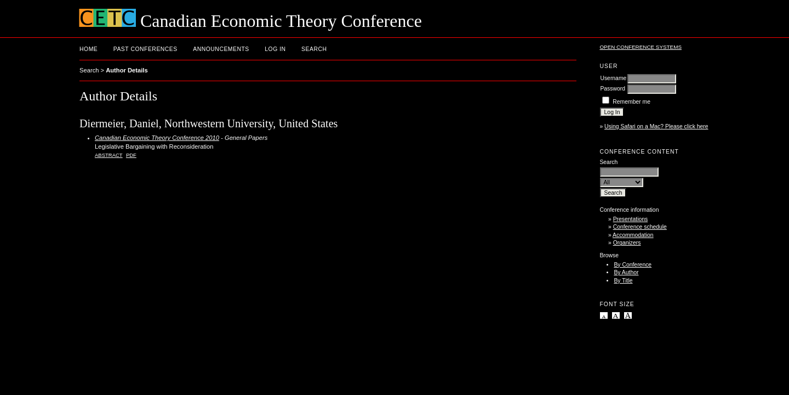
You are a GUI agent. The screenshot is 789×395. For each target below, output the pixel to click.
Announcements (221, 49)
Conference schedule (640, 227)
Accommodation (633, 235)
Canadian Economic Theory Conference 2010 (157, 137)
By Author (626, 272)
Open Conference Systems (640, 47)
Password (612, 89)
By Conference (632, 265)
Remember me (631, 102)
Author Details (126, 70)
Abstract (109, 155)
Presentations (630, 219)
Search (314, 49)
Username (613, 78)
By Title (623, 281)
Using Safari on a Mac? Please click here (656, 126)
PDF (131, 155)
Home (88, 49)
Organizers (627, 243)
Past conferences (145, 49)
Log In (275, 49)
